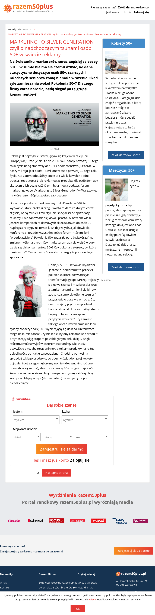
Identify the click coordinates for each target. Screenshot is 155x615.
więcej (93, 599)
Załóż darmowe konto (133, 7)
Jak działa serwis (87, 582)
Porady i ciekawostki (19, 29)
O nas (3, 582)
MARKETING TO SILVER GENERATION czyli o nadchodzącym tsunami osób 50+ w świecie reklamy (64, 34)
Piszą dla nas (85, 587)
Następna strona (56, 473)
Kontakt (4, 587)
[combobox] (36, 419)
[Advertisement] (127, 309)
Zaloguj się (141, 12)
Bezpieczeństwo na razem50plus (58, 582)
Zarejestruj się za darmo (61, 449)
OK (78, 608)
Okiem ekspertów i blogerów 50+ (58, 587)
